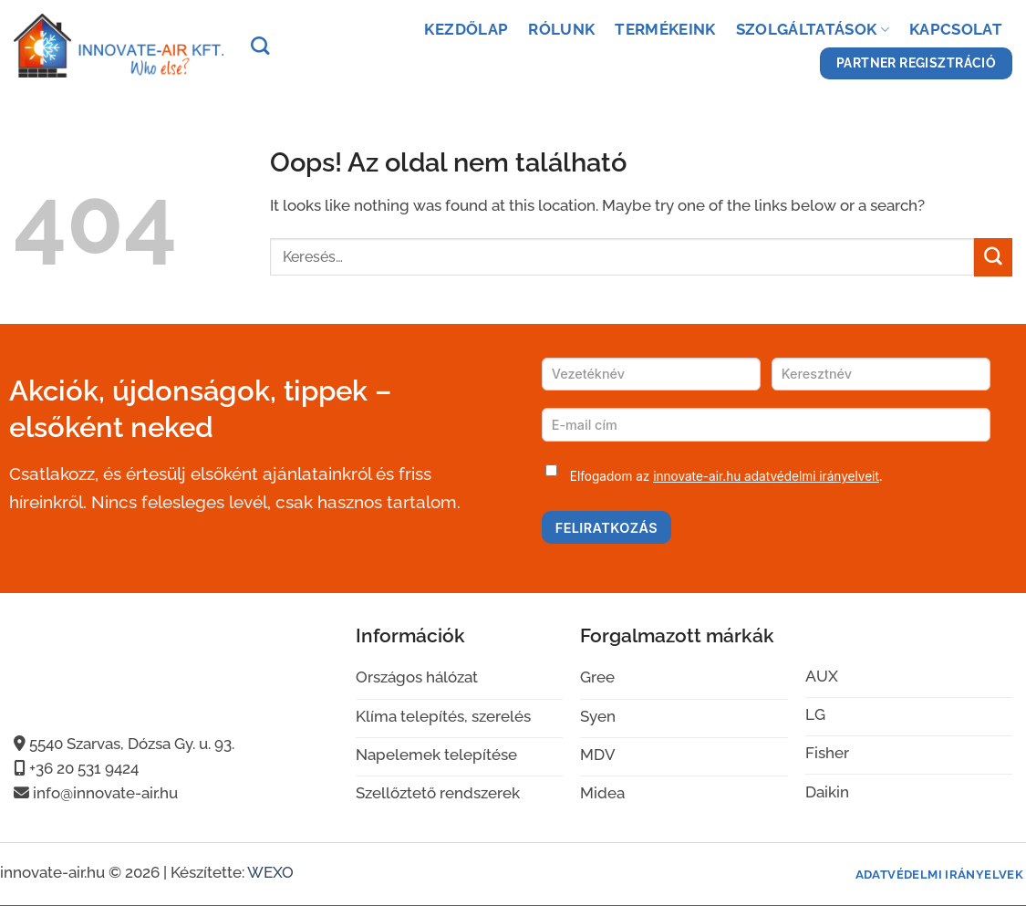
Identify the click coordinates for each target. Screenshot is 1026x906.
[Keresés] (260, 46)
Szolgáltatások (812, 29)
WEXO (270, 872)
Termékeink (665, 29)
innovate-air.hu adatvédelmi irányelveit (766, 476)
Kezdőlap (466, 29)
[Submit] (993, 257)
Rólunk (561, 29)
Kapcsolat (955, 29)
